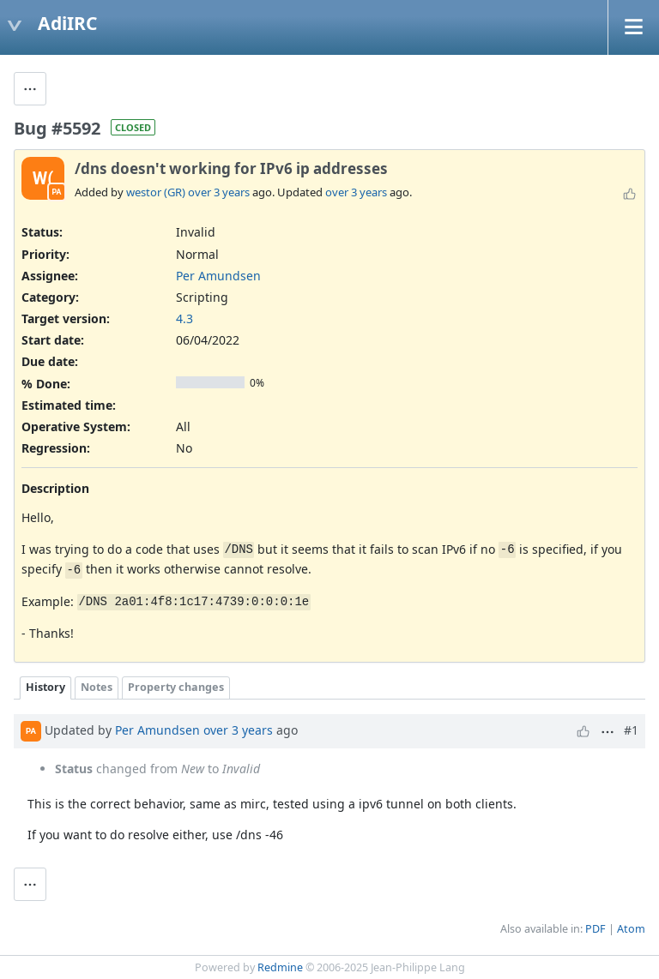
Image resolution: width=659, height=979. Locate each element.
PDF (595, 929)
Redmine (280, 967)
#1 (631, 730)
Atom (631, 929)
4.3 (184, 318)
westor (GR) (155, 192)
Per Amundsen (218, 275)
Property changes (176, 687)
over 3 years (219, 192)
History (45, 687)
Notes (96, 687)
